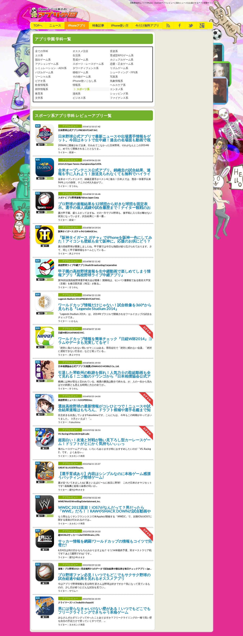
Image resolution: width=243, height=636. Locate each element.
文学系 (39, 97)
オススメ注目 (80, 51)
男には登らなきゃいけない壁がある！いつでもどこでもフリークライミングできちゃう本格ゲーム (104, 610)
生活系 (76, 55)
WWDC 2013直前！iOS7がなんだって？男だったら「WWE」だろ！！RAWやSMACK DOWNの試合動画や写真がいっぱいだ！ (104, 509)
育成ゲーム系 (80, 59)
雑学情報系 (41, 89)
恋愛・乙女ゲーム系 (121, 63)
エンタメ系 (116, 89)
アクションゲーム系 (46, 63)
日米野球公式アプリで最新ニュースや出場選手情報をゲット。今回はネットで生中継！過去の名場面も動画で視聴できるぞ (104, 138)
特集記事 (98, 25)
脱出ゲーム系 (43, 59)
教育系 (39, 93)
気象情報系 (116, 80)
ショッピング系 (119, 93)
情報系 (76, 84)
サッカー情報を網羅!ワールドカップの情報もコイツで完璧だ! (105, 543)
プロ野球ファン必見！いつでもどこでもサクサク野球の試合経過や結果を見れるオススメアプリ (104, 576)
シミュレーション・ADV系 (51, 68)
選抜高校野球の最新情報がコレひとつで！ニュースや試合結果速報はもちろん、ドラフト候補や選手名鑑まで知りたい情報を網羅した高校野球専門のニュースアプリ (104, 408)
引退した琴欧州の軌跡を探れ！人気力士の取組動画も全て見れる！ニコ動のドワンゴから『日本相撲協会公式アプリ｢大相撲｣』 (104, 374)
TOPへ (37, 25)
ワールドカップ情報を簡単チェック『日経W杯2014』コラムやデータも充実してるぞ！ (105, 340)
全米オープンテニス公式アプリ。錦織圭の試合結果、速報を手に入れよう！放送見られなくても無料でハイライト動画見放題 (104, 172)
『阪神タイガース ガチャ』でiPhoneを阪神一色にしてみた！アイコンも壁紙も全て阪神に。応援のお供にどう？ (105, 239)
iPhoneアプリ (76, 25)
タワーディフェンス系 (86, 68)
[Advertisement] (145, 12)
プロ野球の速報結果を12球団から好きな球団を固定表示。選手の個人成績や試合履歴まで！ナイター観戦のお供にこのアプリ (104, 205)
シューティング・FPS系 (124, 72)
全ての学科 (41, 51)
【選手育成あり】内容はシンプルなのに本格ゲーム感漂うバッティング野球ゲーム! (104, 475)
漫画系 (76, 93)
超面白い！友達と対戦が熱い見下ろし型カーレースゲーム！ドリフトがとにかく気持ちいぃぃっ (104, 441)
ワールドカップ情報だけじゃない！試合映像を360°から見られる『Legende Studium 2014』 (104, 306)
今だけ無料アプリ (147, 25)
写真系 (114, 76)
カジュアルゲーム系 (121, 59)
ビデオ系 (40, 80)
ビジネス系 (79, 97)
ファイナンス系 (119, 97)
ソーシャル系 (43, 76)
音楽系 (114, 51)
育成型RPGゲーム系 (122, 55)
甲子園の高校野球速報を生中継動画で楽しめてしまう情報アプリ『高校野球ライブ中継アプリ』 (104, 273)
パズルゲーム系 (44, 72)
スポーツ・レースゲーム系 (88, 63)
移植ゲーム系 (80, 72)
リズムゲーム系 (119, 68)
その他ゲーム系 (82, 76)
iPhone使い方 (120, 25)
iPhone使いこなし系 (84, 80)
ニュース (55, 25)
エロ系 (39, 55)
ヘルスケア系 (118, 84)
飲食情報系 (41, 84)
